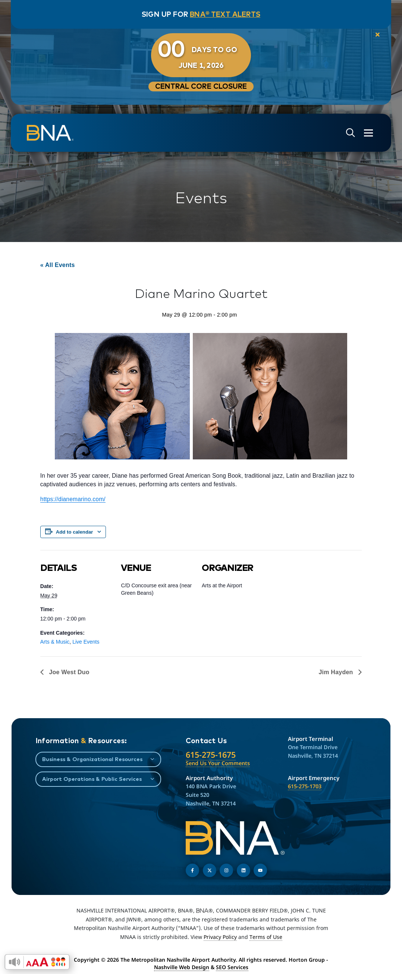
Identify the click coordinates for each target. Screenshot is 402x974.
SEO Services (232, 967)
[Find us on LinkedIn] (243, 870)
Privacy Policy (220, 936)
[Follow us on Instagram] (226, 870)
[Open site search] (350, 133)
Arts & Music (55, 642)
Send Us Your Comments (218, 763)
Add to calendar (74, 532)
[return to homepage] (51, 132)
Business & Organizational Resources (92, 759)
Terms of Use (265, 936)
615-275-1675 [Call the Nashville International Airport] (211, 754)
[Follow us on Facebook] (192, 870)
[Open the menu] (367, 133)
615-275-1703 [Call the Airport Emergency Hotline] (304, 786)
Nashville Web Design (181, 967)
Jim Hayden (336, 672)
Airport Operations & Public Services (92, 778)
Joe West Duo (68, 672)
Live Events (85, 642)
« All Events (57, 265)
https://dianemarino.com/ (73, 499)
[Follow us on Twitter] (209, 870)
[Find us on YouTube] (260, 870)
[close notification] (376, 35)
